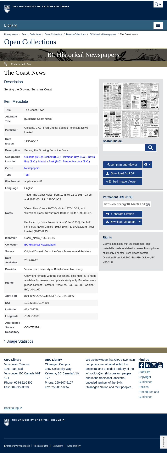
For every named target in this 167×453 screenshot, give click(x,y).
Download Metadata (123, 221)
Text (26, 174)
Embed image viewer (121, 181)
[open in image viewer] (112, 96)
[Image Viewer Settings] (147, 164)
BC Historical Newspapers (40, 244)
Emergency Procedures (17, 445)
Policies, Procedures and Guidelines (149, 392)
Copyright (57, 445)
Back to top (13, 408)
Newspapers (31, 168)
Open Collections (30, 42)
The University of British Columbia (71, 8)
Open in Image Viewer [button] (121, 164)
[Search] (151, 148)
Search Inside (112, 141)
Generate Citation (120, 214)
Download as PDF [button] (120, 173)
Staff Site (144, 372)
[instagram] (154, 365)
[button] (21, 407)
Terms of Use (41, 445)
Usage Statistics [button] (18, 341)
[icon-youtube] (160, 365)
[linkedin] (148, 365)
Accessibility (73, 445)
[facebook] (141, 365)
